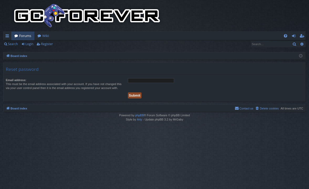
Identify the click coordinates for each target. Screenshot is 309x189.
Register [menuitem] (303, 36)
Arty (139, 119)
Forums (25, 35)
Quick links (8, 36)
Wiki (45, 35)
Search (13, 44)
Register (47, 44)
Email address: (16, 80)
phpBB (139, 115)
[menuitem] (285, 36)
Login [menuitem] (295, 36)
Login (29, 44)
